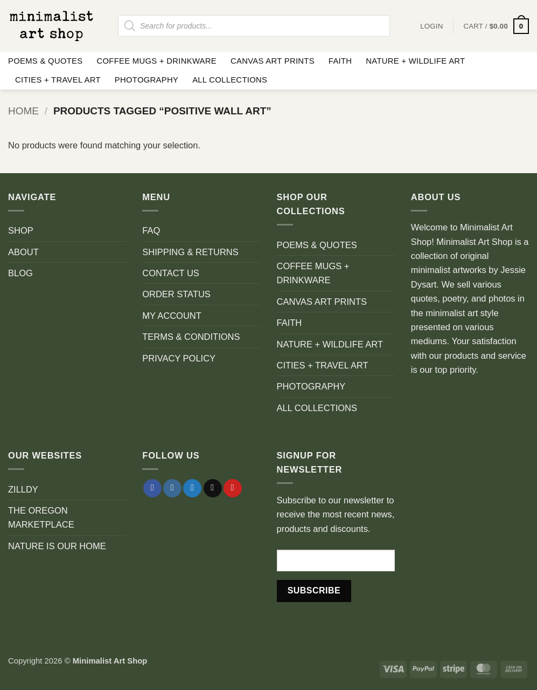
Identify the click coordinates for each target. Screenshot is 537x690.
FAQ (151, 230)
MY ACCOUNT (171, 315)
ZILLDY (23, 489)
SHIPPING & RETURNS (190, 252)
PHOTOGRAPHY (146, 80)
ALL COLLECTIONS (229, 80)
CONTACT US (170, 273)
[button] (496, 26)
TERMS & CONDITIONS (191, 336)
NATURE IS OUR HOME (57, 546)
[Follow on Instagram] (172, 488)
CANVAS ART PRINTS (273, 61)
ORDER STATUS (176, 294)
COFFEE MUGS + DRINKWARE (156, 61)
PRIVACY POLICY (178, 358)
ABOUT (23, 252)
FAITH (340, 61)
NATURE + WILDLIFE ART (415, 61)
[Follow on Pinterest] (233, 488)
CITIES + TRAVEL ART (58, 80)
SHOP (20, 230)
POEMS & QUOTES (45, 61)
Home (23, 111)
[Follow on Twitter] (192, 488)
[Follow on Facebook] (152, 488)
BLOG (20, 273)
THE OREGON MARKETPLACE (41, 517)
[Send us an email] (213, 488)
